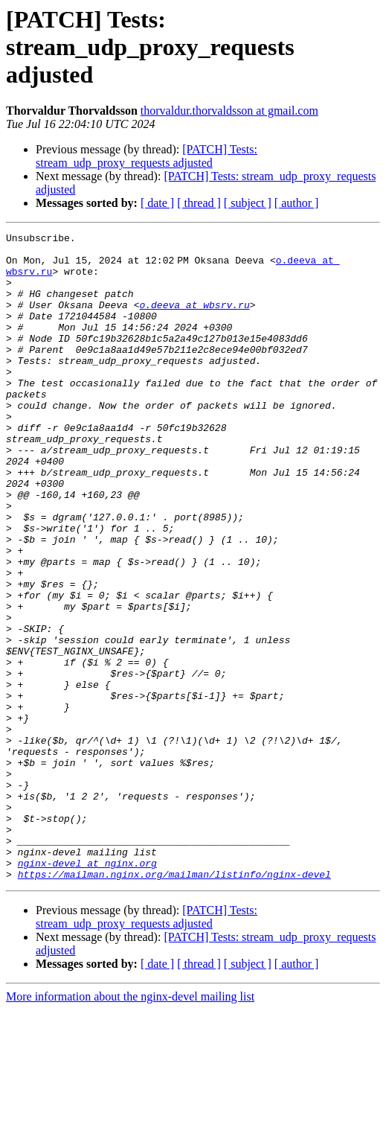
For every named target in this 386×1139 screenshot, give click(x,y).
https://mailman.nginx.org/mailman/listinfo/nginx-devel (174, 1003)
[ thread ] (199, 203)
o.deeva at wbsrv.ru (194, 320)
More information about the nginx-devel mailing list (130, 1126)
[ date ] (157, 203)
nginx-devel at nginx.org (87, 990)
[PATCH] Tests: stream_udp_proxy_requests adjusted (146, 156)
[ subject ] (247, 203)
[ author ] (296, 203)
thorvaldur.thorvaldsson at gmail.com (229, 110)
